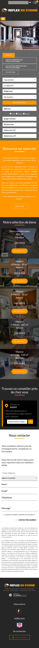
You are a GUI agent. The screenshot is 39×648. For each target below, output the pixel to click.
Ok (30, 422)
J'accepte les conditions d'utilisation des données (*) (19, 514)
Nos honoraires (23, 590)
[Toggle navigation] (3, 18)
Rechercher (19, 103)
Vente (9, 55)
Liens (29, 590)
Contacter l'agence (26, 520)
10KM (19, 114)
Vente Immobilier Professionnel (14, 61)
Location (10, 72)
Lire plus (19, 206)
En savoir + (19, 251)
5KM (12, 114)
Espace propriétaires (19, 637)
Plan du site (6, 590)
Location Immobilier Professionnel (16, 67)
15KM (26, 114)
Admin (34, 590)
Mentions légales (14, 590)
